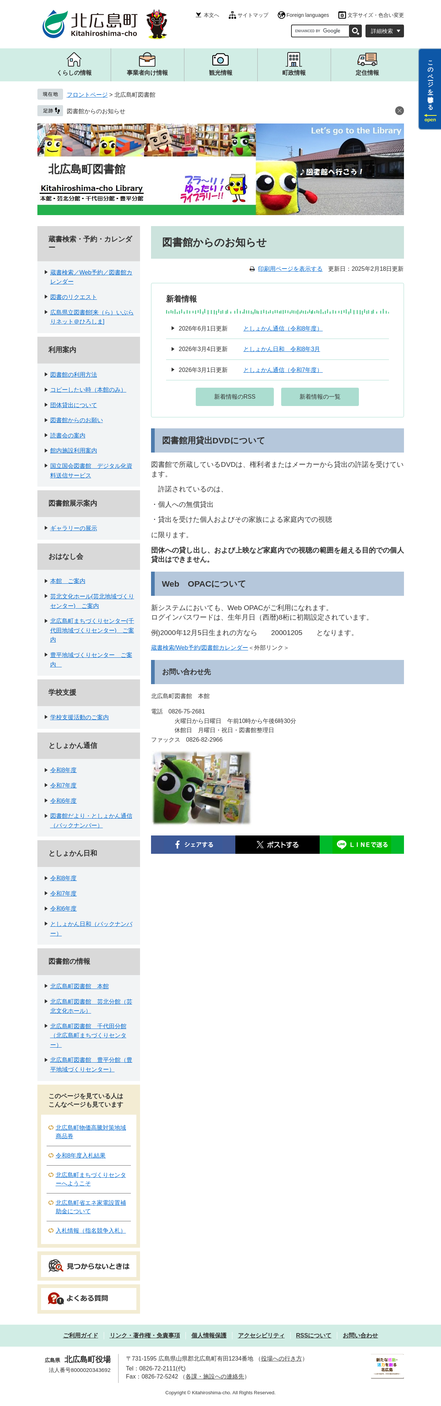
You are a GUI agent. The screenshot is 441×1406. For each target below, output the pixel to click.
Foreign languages (308, 15)
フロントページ (87, 95)
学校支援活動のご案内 (79, 717)
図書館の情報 (69, 961)
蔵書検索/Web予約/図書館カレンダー (200, 648)
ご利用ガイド (80, 1335)
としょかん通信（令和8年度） (283, 328)
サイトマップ (253, 15)
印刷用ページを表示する (290, 269)
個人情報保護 (209, 1335)
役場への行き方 (281, 1358)
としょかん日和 (72, 853)
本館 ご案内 (67, 581)
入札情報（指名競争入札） (91, 1231)
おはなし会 (65, 556)
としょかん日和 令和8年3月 (281, 349)
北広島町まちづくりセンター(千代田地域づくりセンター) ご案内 (92, 630)
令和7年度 (63, 785)
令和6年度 (63, 801)
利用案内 (62, 350)
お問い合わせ (360, 1335)
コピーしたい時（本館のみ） (88, 390)
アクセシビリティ (261, 1335)
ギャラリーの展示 (73, 528)
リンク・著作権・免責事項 (145, 1335)
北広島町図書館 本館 (79, 986)
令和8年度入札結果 (81, 1155)
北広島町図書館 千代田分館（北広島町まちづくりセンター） (88, 1035)
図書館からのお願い (76, 420)
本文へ (211, 15)
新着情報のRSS (235, 397)
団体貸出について (73, 405)
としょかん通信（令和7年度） (283, 370)
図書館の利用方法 (73, 375)
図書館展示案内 (72, 503)
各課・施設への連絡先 (214, 1376)
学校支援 (62, 692)
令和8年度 (63, 770)
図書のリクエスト (73, 297)
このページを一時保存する (430, 81)
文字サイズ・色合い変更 (376, 15)
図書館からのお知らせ (96, 111)
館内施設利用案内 (73, 450)
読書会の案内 (67, 435)
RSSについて (314, 1335)
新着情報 (181, 299)
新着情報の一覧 (320, 397)
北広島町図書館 (86, 169)
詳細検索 (382, 31)
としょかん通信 (72, 745)
